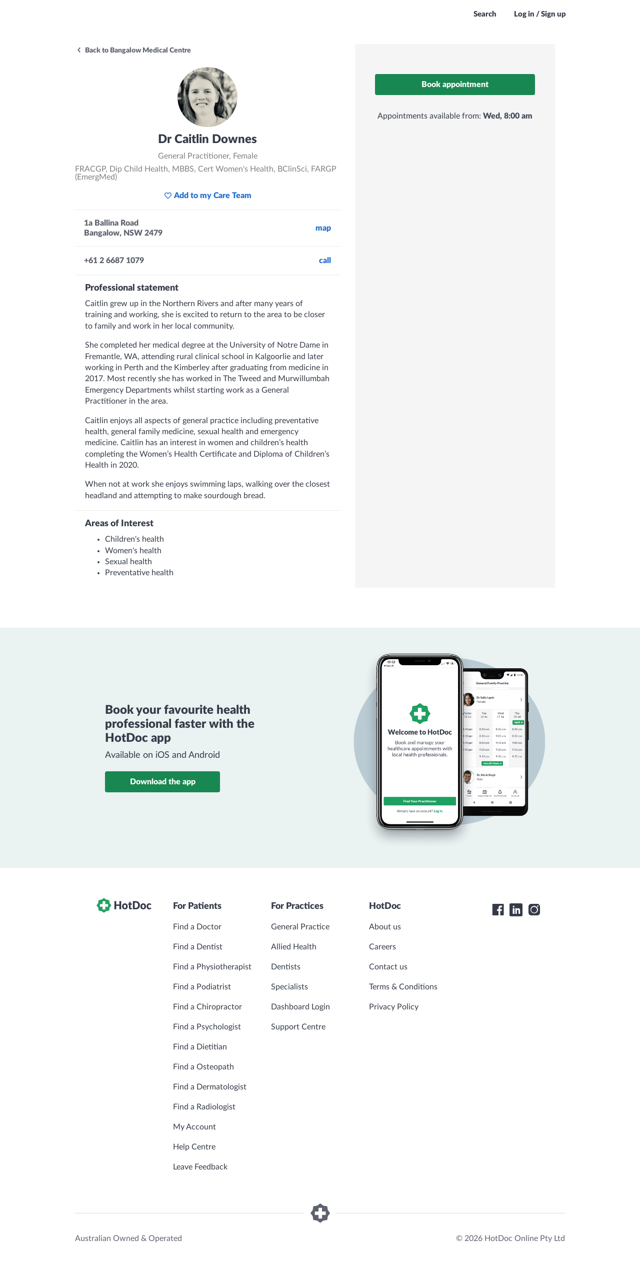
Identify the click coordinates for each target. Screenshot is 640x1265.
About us (385, 927)
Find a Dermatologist (209, 1087)
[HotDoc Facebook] (498, 909)
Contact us (388, 967)
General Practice (300, 927)
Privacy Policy (393, 1007)
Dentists (285, 967)
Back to (133, 50)
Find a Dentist (197, 947)
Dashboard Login (300, 1007)
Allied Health (293, 947)
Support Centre (298, 1027)
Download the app (163, 782)
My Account (194, 1127)
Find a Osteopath (203, 1067)
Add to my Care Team (208, 196)
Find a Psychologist (207, 1027)
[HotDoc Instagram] (534, 909)
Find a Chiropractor (207, 1007)
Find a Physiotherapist (212, 967)
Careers (382, 947)
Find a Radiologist (204, 1107)
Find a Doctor (197, 927)
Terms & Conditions (403, 987)
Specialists (289, 987)
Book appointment (455, 85)
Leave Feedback (200, 1167)
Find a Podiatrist (202, 987)
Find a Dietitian (200, 1047)
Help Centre (194, 1147)
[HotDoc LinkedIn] (516, 909)
